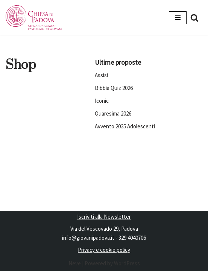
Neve (74, 263)
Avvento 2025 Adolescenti (125, 126)
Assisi (101, 75)
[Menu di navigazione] (178, 17)
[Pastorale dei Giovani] (34, 17)
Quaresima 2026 (113, 113)
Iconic (102, 100)
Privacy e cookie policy (104, 249)
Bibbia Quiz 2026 (114, 87)
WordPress (127, 263)
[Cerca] (194, 18)
